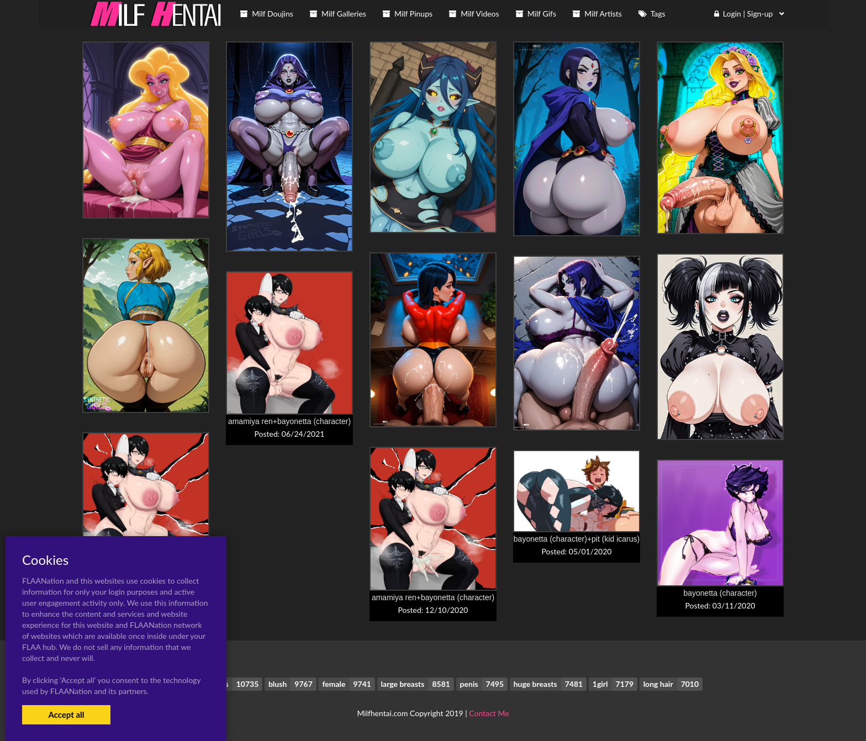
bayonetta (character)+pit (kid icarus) (577, 538)
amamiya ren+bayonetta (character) (289, 421)
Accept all (66, 714)
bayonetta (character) (720, 593)
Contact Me (489, 713)
